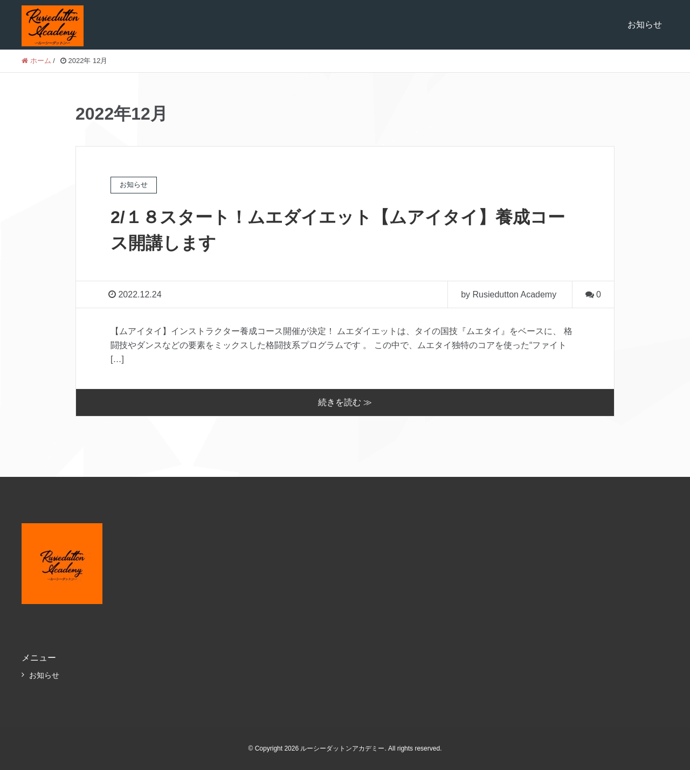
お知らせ (644, 24)
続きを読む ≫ (345, 402)
